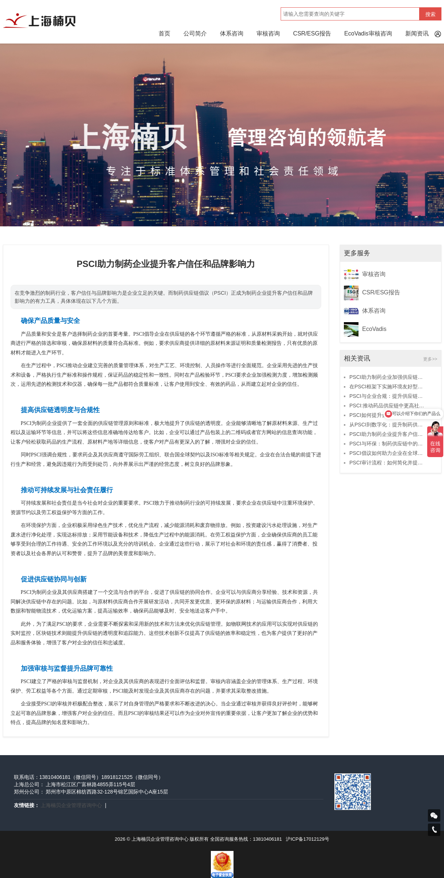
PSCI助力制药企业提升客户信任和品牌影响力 (386, 434)
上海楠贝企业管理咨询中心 (71, 805)
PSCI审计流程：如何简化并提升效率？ (386, 463)
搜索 (430, 14)
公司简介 (195, 33)
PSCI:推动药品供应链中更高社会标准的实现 (386, 405)
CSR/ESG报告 (312, 33)
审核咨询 (268, 33)
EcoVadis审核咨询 (368, 33)
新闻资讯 (417, 33)
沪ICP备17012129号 (307, 839)
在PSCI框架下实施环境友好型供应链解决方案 (386, 386)
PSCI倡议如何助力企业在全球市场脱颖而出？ (386, 453)
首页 (164, 33)
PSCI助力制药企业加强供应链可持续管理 (386, 377)
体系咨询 (231, 33)
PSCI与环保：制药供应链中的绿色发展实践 (386, 443)
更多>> (430, 359)
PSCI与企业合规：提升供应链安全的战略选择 (386, 396)
